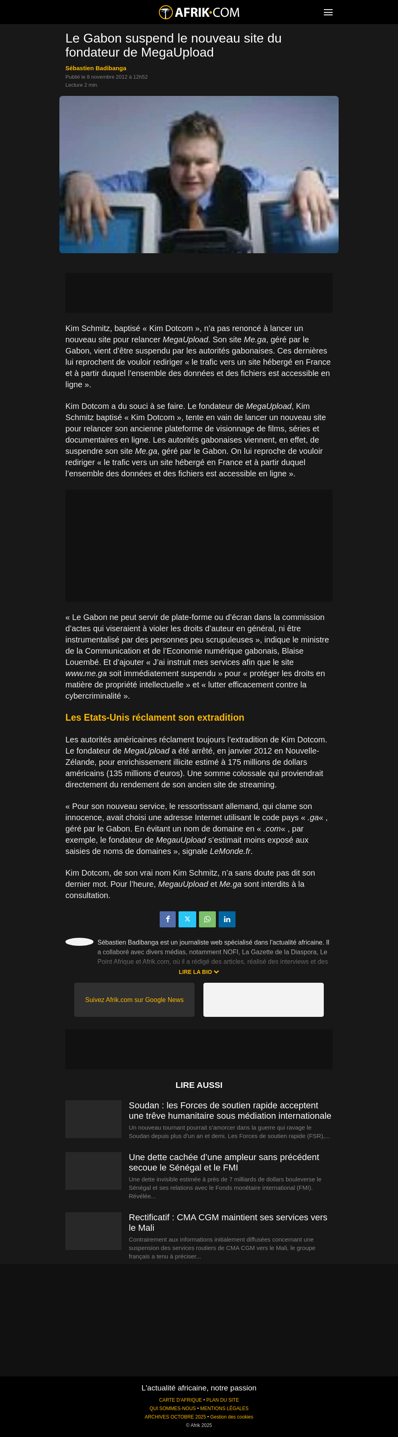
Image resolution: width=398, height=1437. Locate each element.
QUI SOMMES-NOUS (173, 1408)
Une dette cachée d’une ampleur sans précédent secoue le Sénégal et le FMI (224, 1162)
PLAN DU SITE (222, 1400)
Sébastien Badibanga (95, 68)
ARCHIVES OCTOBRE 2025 (175, 1417)
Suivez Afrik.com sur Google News (134, 999)
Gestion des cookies (231, 1417)
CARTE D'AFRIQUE (180, 1400)
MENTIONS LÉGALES (224, 1408)
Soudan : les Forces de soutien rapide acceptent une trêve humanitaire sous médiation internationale (230, 1110)
